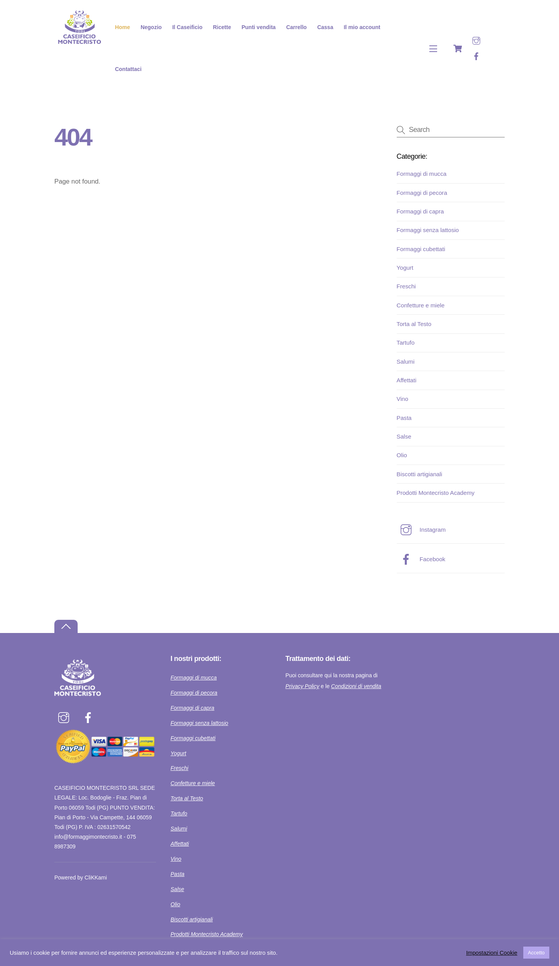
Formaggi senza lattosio (428, 230)
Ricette (222, 27)
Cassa (325, 27)
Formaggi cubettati (421, 249)
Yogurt (405, 267)
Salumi (406, 361)
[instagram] (476, 40)
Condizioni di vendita (356, 686)
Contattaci (128, 69)
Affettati (407, 380)
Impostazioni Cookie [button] (491, 953)
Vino (402, 398)
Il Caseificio (187, 27)
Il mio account (362, 27)
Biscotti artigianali (420, 474)
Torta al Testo (414, 324)
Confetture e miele (420, 305)
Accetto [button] (536, 953)
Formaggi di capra (420, 211)
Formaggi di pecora (422, 192)
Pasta (404, 417)
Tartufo (406, 342)
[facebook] (476, 55)
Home (122, 27)
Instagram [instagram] (421, 529)
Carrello (296, 27)
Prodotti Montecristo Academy (436, 492)
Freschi (406, 286)
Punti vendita (258, 27)
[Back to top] (66, 626)
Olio (402, 455)
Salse (404, 436)
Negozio (151, 27)
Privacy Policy (302, 686)
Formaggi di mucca (421, 173)
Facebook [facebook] (421, 559)
